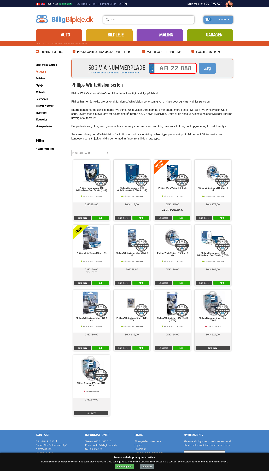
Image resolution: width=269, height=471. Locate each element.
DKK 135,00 (132, 334)
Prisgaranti (140, 449)
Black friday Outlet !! (46, 64)
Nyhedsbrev (193, 435)
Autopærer (57, 43)
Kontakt (43, 435)
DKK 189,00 (91, 272)
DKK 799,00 (213, 269)
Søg (207, 68)
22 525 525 (214, 4)
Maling (166, 35)
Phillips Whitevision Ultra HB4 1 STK (132, 319)
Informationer (97, 435)
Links (138, 435)
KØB (100, 218)
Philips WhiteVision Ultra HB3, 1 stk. (91, 319)
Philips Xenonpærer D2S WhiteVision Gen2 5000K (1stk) (132, 189)
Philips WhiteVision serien (75, 43)
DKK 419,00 (132, 204)
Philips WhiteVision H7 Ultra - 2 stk (172, 254)
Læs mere (82, 218)
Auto (65, 35)
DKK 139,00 (91, 334)
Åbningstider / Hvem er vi (147, 441)
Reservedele (42, 99)
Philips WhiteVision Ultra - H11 (91, 253)
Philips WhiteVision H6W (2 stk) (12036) (172, 319)
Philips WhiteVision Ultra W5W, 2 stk (132, 254)
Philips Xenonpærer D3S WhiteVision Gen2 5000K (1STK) (213, 254)
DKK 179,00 (213, 204)
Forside (40, 43)
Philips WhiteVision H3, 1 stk (172, 188)
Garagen (214, 35)
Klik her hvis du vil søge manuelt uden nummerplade (114, 72)
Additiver (40, 78)
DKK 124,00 (172, 334)
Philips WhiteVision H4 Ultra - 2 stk (213, 189)
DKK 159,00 (91, 269)
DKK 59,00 (132, 269)
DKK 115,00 (172, 204)
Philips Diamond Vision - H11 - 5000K (91, 384)
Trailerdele (41, 112)
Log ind (138, 445)
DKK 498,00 (91, 204)
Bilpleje (116, 35)
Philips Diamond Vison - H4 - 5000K (213, 319)
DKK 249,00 (91, 399)
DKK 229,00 (213, 334)
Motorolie (41, 92)
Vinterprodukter (44, 126)
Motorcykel (41, 119)
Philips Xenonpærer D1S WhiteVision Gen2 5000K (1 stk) (91, 189)
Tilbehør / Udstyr (44, 105)
